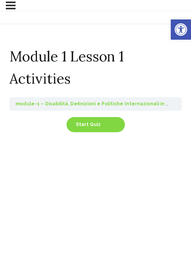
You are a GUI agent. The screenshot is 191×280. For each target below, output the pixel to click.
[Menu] (10, 5)
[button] (181, 29)
